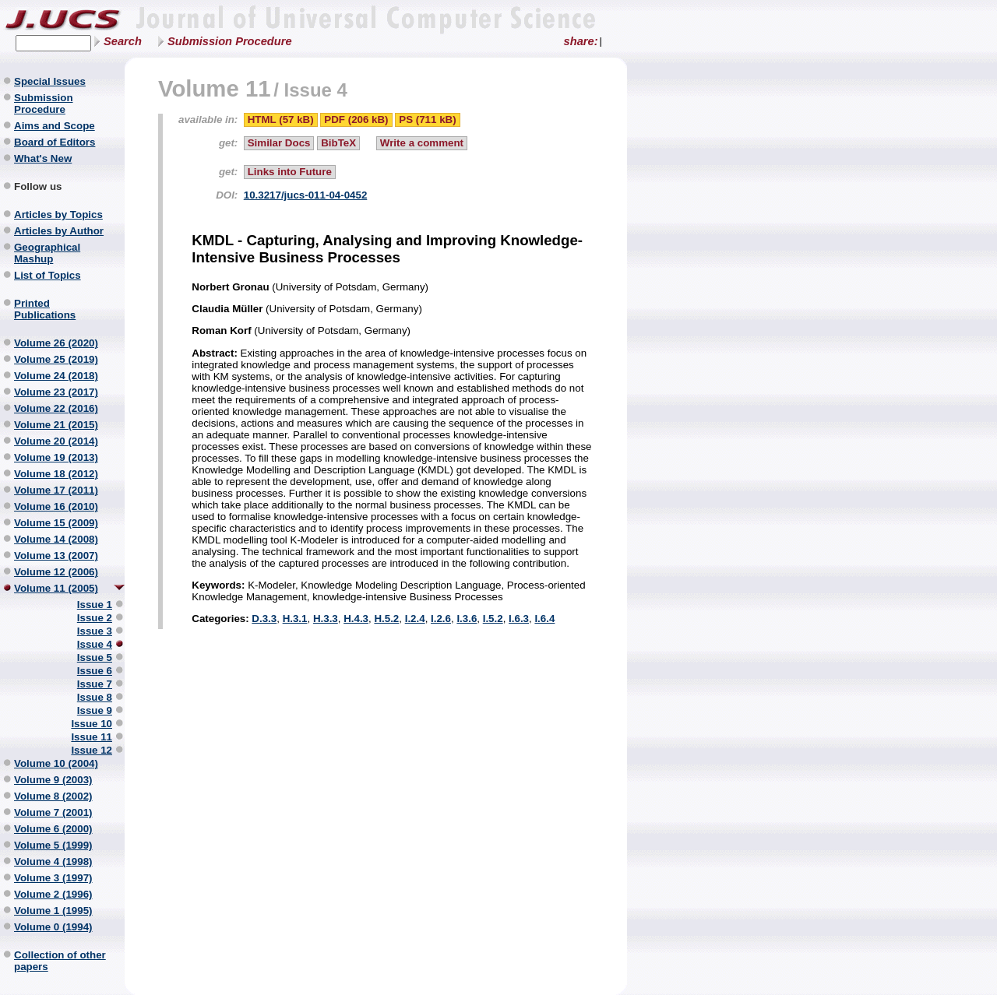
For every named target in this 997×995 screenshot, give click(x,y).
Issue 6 (94, 671)
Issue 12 (91, 750)
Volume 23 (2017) (56, 392)
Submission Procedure (229, 41)
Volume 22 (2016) (56, 408)
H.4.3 (355, 618)
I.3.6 (466, 618)
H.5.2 (386, 618)
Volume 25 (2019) (56, 359)
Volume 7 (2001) (53, 812)
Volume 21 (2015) (56, 425)
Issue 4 (94, 644)
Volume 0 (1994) (53, 927)
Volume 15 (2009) (56, 523)
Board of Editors (54, 142)
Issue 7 (94, 684)
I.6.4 (544, 618)
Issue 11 (91, 737)
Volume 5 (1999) (53, 845)
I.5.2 (493, 618)
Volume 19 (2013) (56, 457)
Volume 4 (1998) (53, 861)
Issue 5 (94, 657)
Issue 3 (94, 631)
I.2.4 (415, 618)
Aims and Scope (54, 126)
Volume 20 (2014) (56, 441)
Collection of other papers (60, 960)
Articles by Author (59, 231)
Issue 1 (94, 604)
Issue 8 (94, 697)
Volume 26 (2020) (56, 343)
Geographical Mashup (47, 253)
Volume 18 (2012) (56, 474)
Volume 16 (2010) (56, 506)
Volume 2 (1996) (53, 894)
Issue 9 (94, 710)
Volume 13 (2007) (56, 555)
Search (123, 41)
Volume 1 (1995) (53, 910)
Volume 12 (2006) (56, 572)
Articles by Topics (58, 214)
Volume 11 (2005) (56, 588)
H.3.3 (325, 618)
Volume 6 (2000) (53, 829)
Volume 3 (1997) (53, 878)
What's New (43, 158)
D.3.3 (264, 618)
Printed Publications (45, 309)
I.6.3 (519, 618)
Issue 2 (94, 618)
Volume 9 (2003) (53, 780)
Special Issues (50, 81)
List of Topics (47, 275)
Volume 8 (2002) (53, 796)
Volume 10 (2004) (56, 763)
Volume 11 (214, 88)
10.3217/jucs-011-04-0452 (306, 195)
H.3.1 (295, 618)
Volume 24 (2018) (56, 375)
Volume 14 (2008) (56, 539)
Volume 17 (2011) (56, 490)
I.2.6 (441, 618)
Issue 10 (91, 724)
